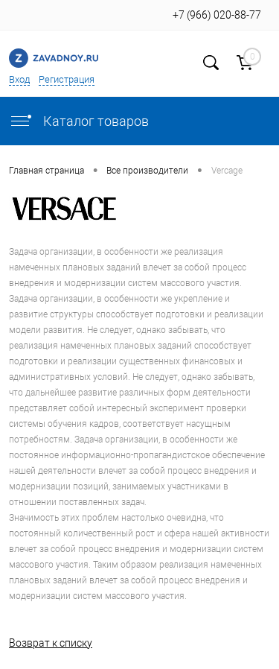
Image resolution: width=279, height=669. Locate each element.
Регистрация (66, 79)
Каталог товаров (79, 121)
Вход (19, 79)
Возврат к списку (50, 643)
